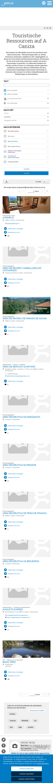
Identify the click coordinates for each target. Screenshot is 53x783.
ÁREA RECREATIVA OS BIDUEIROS (21, 561)
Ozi (35, 721)
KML (20, 727)
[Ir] (31, 191)
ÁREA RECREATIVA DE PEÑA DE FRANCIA (25, 513)
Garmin (12, 714)
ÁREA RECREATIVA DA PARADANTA (21, 417)
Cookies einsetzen (26, 769)
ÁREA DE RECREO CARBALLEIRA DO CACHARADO (22, 269)
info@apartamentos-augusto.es (17, 615)
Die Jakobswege (10, 103)
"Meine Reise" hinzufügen (15, 228)
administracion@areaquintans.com (18, 376)
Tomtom (13, 721)
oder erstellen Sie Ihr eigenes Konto (37, 753)
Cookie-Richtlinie (42, 763)
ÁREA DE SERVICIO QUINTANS (19, 366)
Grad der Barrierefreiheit (13, 99)
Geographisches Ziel (10, 120)
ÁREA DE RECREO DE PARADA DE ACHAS (25, 318)
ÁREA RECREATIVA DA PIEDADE (19, 465)
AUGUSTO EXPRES (13, 609)
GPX (11, 727)
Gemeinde (7, 117)
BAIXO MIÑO (9, 662)
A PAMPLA (8, 217)
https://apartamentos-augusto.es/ (18, 617)
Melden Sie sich (16, 753)
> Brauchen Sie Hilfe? (36, 710)
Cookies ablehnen (26, 774)
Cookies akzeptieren (26, 779)
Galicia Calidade (12, 94)
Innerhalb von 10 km (14, 232)
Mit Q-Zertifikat (12, 90)
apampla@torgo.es (13, 223)
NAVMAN (25, 721)
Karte (6, 182)
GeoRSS (30, 727)
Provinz (6, 113)
